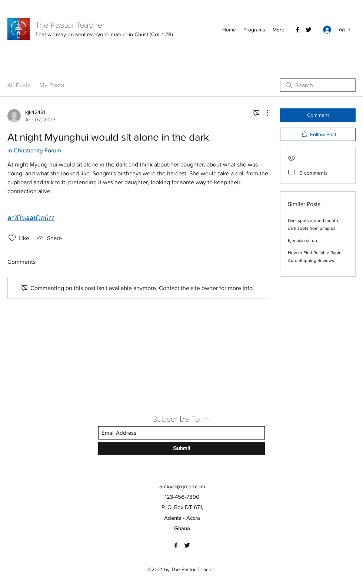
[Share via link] (48, 237)
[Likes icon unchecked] (12, 237)
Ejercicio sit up (302, 240)
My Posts (52, 84)
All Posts (19, 84)
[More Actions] (263, 112)
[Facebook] (297, 29)
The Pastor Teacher (70, 25)
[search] (318, 85)
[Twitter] (308, 29)
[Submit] (181, 448)
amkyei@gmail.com (182, 486)
